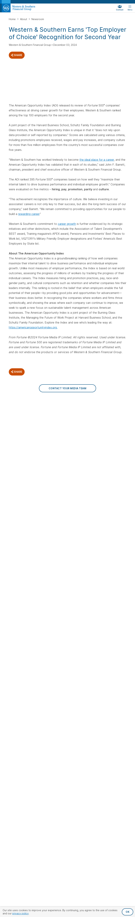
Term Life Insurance (82, 435)
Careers (106, 490)
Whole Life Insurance (77, 420)
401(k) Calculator (112, 450)
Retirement (110, 412)
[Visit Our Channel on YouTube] (57, 451)
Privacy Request (36, 574)
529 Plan (76, 490)
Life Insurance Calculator (79, 443)
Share (16, 55)
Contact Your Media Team (67, 388)
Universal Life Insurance (79, 428)
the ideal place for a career (96, 159)
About (24, 19)
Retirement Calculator (108, 443)
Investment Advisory (83, 484)
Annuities (107, 418)
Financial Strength (112, 484)
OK (127, 911)
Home (12, 19)
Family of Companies (114, 510)
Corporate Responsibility (110, 503)
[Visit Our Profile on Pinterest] (48, 451)
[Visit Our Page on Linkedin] (39, 451)
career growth (67, 224)
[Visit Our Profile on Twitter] (21, 451)
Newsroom (37, 19)
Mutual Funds (78, 478)
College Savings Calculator (80, 503)
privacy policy (20, 913)
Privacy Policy (63, 574)
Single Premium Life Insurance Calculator (83, 452)
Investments (80, 472)
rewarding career (28, 214)
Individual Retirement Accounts (108, 426)
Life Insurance (81, 412)
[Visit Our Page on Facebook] (12, 451)
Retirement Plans (112, 435)
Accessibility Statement (94, 574)
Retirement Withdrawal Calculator (108, 459)
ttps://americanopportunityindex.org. (33, 327)
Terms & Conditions (67, 580)
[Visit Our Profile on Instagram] (30, 451)
